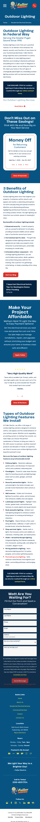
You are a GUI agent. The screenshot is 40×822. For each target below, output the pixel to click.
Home (20, 698)
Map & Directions (20, 733)
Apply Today (20, 355)
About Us (20, 702)
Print (26, 165)
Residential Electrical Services (20, 706)
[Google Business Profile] (7, 803)
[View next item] (22, 396)
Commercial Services (20, 710)
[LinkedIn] (24, 803)
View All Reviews (20, 403)
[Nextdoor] (33, 803)
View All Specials (20, 176)
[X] (20, 803)
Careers (20, 714)
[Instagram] (16, 803)
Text (13, 165)
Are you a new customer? (12, 641)
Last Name (7, 616)
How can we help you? (11, 647)
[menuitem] (10, 817)
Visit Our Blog (10, 275)
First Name (7, 609)
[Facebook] (11, 803)
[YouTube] (29, 803)
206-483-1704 (19, 782)
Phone (6, 622)
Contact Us (20, 718)
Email (20, 165)
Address (6, 635)
